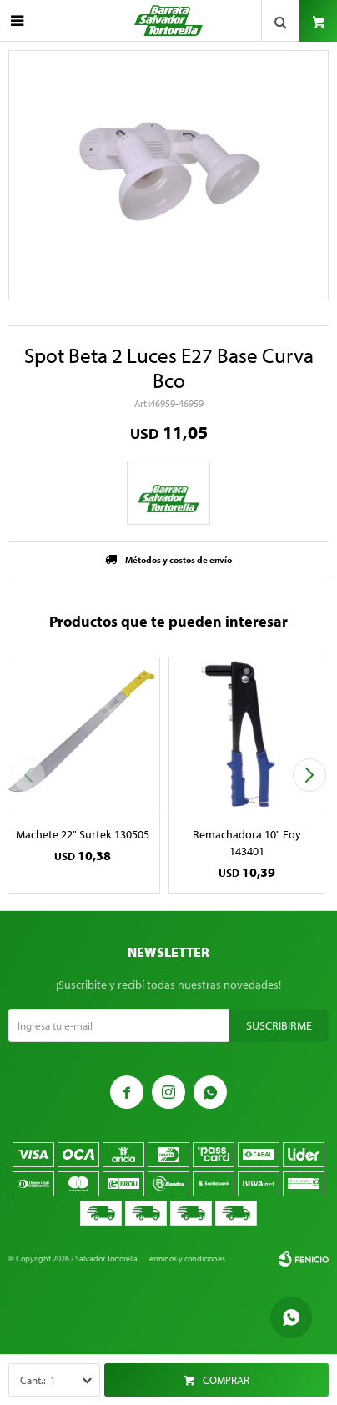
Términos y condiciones (185, 1258)
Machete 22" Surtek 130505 (82, 834)
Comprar (226, 1380)
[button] (309, 775)
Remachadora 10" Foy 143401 (247, 843)
